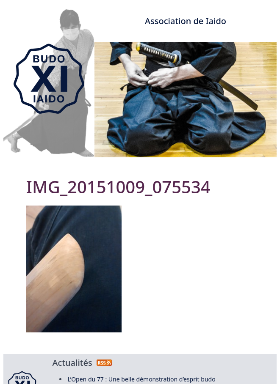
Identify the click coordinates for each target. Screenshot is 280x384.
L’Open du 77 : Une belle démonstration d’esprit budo (142, 379)
